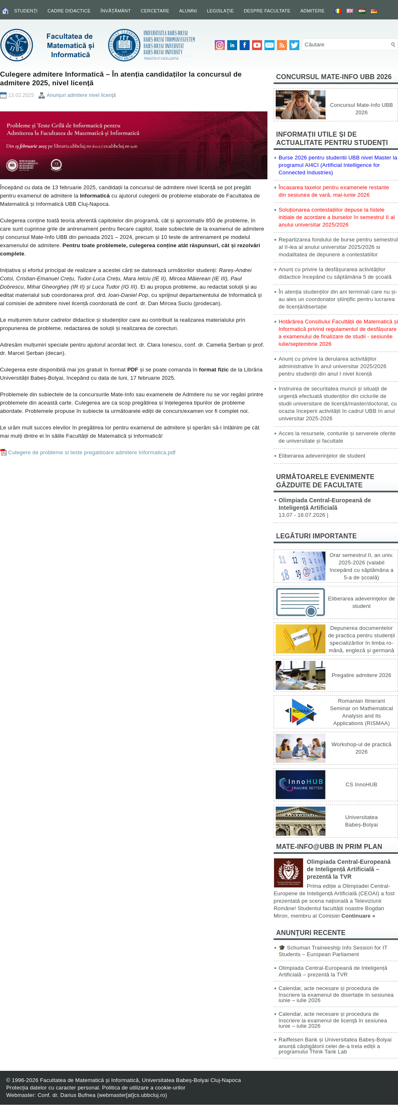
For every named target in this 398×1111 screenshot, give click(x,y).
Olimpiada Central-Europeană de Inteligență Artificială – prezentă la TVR (349, 869)
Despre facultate (267, 10)
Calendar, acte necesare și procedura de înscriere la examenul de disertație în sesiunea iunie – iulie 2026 (336, 994)
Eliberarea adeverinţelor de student (322, 456)
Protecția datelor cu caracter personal (52, 1087)
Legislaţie (220, 10)
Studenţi (26, 10)
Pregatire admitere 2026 (361, 675)
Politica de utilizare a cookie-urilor (143, 1087)
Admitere (313, 10)
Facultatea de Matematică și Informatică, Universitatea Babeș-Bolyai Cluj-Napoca (140, 1080)
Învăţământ (115, 10)
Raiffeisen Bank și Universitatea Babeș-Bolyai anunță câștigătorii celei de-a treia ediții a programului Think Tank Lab (335, 1045)
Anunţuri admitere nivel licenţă (81, 95)
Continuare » (358, 916)
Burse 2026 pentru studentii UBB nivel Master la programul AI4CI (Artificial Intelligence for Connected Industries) (338, 165)
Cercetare (155, 10)
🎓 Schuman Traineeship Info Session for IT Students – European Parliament (333, 951)
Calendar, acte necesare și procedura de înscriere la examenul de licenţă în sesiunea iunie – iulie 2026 (333, 1020)
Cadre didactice (69, 10)
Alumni (188, 10)
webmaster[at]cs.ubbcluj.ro (132, 1095)
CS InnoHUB (361, 784)
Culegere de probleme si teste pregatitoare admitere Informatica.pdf (92, 452)
